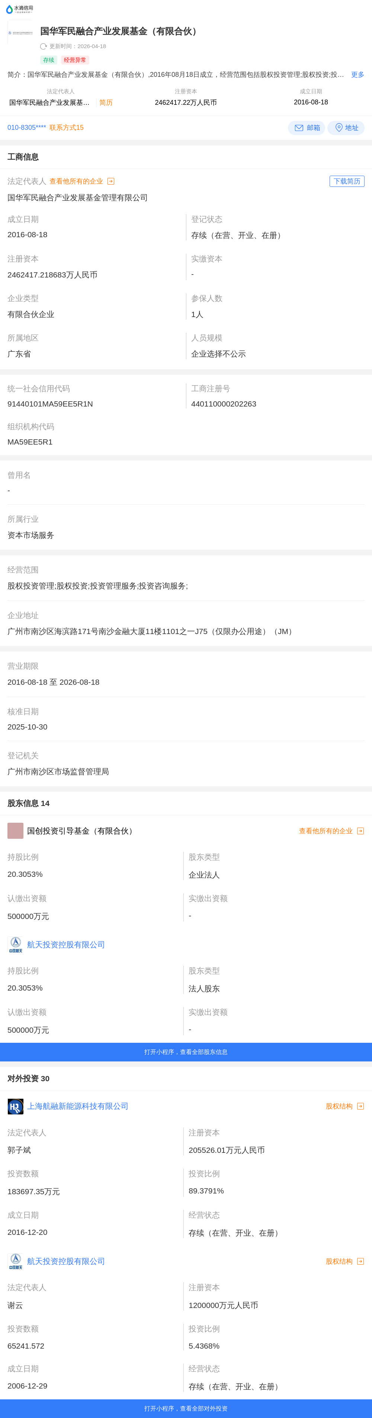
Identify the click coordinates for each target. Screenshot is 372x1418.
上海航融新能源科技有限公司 (78, 1106)
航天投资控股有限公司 (66, 944)
